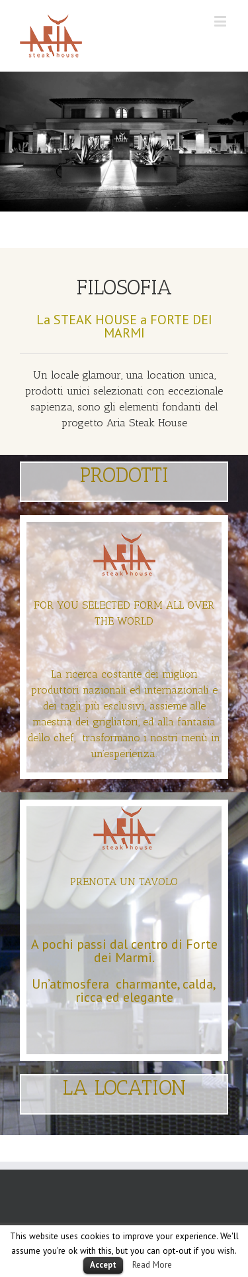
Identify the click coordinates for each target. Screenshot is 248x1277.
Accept (103, 1264)
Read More (152, 1264)
